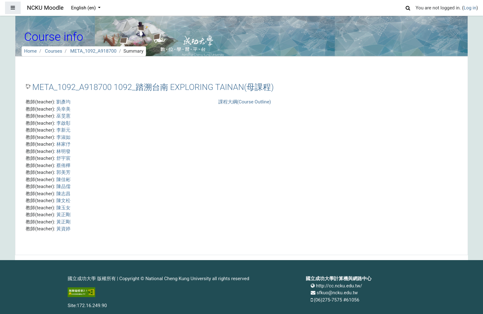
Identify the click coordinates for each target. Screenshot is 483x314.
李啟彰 (63, 123)
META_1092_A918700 (93, 51)
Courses (53, 51)
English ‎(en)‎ (84, 8)
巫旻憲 (63, 116)
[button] (408, 7)
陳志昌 (63, 193)
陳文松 (63, 200)
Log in (470, 8)
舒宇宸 (63, 158)
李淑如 (63, 137)
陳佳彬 (63, 179)
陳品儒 (63, 186)
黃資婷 (63, 229)
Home (30, 51)
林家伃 (63, 144)
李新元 (63, 130)
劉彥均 (63, 102)
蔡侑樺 (63, 165)
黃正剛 (63, 214)
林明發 (63, 151)
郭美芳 (63, 172)
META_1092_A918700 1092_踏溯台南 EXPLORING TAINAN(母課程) (153, 87)
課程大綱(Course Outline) (244, 102)
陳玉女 (63, 208)
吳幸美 (63, 109)
